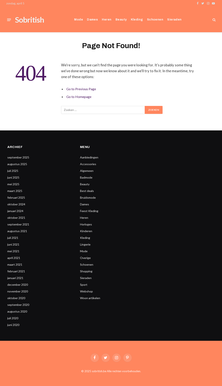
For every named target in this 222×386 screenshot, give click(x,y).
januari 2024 (15, 211)
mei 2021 (13, 251)
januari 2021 (15, 278)
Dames (92, 19)
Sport (83, 284)
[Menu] (9, 19)
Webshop (86, 291)
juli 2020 (12, 318)
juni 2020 (13, 325)
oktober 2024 (16, 204)
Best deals (87, 191)
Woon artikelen (90, 298)
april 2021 (13, 258)
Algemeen (86, 170)
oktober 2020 (16, 298)
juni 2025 (13, 177)
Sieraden (174, 19)
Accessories (88, 164)
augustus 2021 (17, 231)
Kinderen (86, 231)
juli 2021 (12, 237)
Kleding (137, 19)
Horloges (86, 224)
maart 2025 (14, 191)
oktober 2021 (16, 217)
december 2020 (17, 284)
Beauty (121, 19)
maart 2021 (14, 264)
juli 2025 (12, 170)
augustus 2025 (17, 164)
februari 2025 (16, 197)
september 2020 (18, 304)
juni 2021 (13, 244)
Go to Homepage (79, 97)
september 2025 (18, 157)
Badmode (86, 177)
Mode (78, 19)
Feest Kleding (89, 211)
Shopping (86, 271)
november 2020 (17, 291)
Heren (106, 19)
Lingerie (85, 244)
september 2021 (18, 224)
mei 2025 (13, 184)
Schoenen (155, 19)
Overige (85, 258)
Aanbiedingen (89, 157)
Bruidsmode (88, 197)
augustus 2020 (17, 311)
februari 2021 (16, 271)
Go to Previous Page (82, 89)
